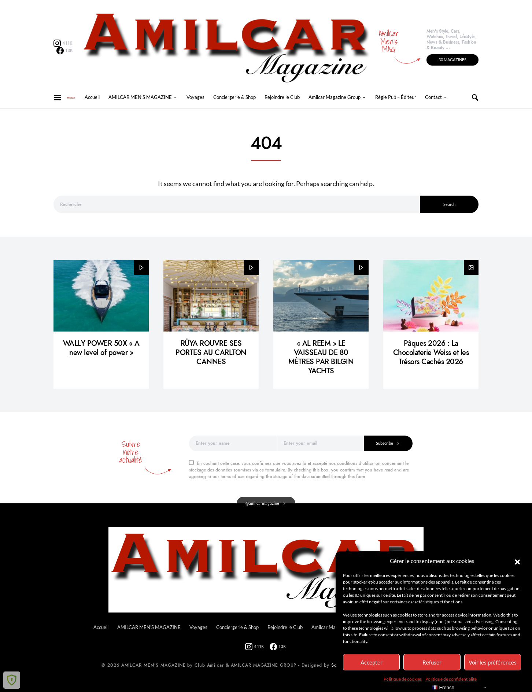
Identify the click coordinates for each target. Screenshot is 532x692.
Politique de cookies (403, 679)
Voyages (195, 97)
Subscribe (384, 443)
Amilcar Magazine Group (335, 97)
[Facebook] (64, 50)
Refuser (432, 662)
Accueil (92, 97)
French (443, 688)
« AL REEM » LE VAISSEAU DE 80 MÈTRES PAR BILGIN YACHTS (321, 357)
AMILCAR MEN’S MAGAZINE (140, 97)
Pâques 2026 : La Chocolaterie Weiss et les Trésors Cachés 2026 (431, 352)
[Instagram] (62, 43)
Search (449, 204)
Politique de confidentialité (451, 679)
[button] (517, 561)
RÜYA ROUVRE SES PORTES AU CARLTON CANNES (211, 352)
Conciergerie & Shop (234, 97)
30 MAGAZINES (452, 59)
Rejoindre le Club (282, 97)
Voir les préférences (493, 662)
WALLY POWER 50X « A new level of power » (101, 348)
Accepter (372, 662)
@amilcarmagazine (262, 503)
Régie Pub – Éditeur (395, 97)
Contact (433, 97)
